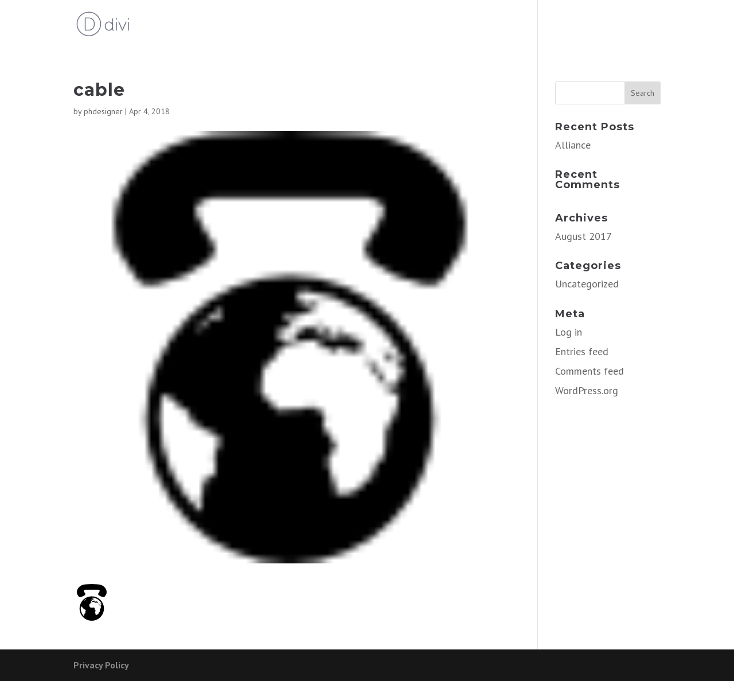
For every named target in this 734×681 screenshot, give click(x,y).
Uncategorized (587, 283)
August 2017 (583, 236)
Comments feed (589, 371)
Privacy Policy (101, 665)
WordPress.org (586, 390)
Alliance (573, 144)
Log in (568, 331)
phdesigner (103, 111)
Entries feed (581, 351)
